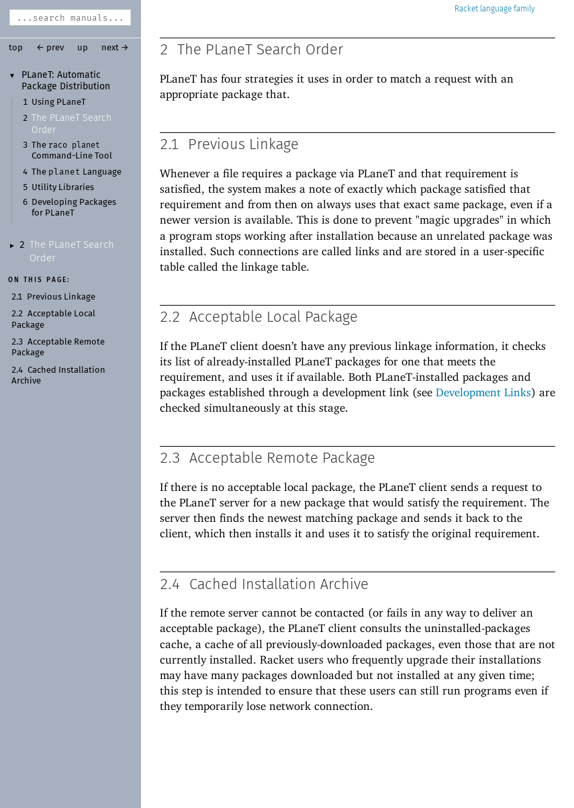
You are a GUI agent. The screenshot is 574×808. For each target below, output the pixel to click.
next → (115, 48)
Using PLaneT (59, 102)
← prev (50, 48)
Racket (495, 9)
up (82, 48)
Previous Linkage (61, 297)
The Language (77, 172)
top (16, 48)
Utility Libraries (63, 187)
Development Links (483, 392)
